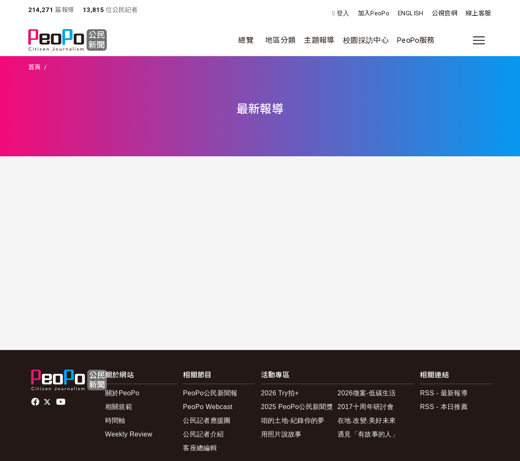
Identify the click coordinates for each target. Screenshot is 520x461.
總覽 (246, 40)
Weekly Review (129, 434)
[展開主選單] (479, 40)
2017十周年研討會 (366, 406)
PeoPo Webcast (207, 406)
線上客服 (478, 13)
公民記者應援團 (207, 420)
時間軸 (115, 420)
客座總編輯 (200, 447)
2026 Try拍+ (280, 393)
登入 (343, 13)
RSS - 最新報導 (444, 393)
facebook (36, 402)
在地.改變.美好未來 (367, 420)
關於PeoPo (122, 393)
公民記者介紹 (203, 434)
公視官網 (444, 13)
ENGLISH (411, 13)
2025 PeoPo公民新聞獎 (297, 406)
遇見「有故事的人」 (368, 434)
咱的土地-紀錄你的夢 (293, 420)
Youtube (61, 402)
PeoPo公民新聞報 (210, 393)
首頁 (34, 67)
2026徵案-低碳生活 (367, 393)
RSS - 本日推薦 (444, 406)
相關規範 (118, 406)
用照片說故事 (281, 434)
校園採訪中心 (366, 40)
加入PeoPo (374, 13)
